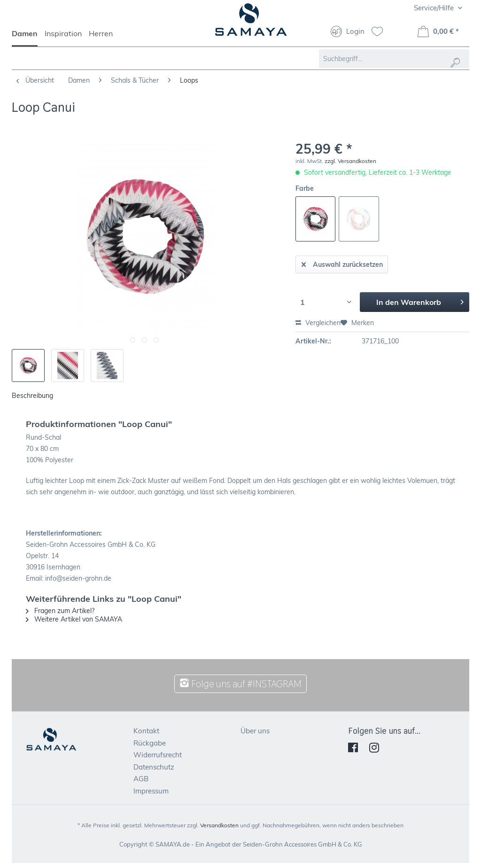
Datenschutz (153, 766)
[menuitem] (28, 38)
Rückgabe (149, 743)
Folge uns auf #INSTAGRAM (240, 683)
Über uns (255, 730)
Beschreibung (32, 395)
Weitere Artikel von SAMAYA (74, 619)
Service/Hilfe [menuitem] (435, 7)
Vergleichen (318, 323)
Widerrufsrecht (157, 754)
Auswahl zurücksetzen (342, 263)
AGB (140, 778)
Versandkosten (219, 825)
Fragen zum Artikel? (60, 610)
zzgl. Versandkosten (350, 160)
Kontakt (146, 730)
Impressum (151, 790)
